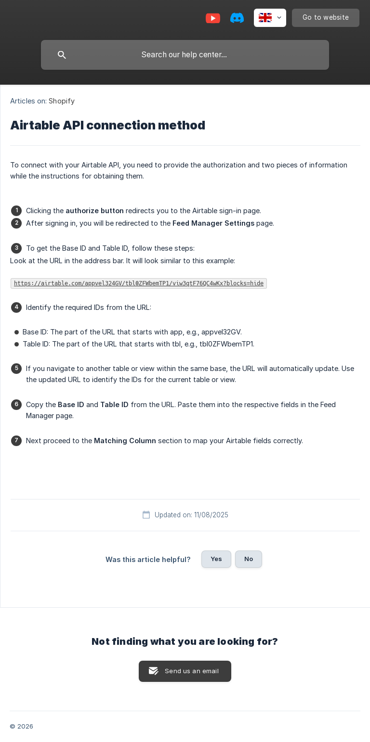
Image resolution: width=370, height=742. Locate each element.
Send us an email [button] (191, 671)
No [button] (248, 559)
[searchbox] (185, 55)
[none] (270, 18)
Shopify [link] (62, 101)
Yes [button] (216, 559)
